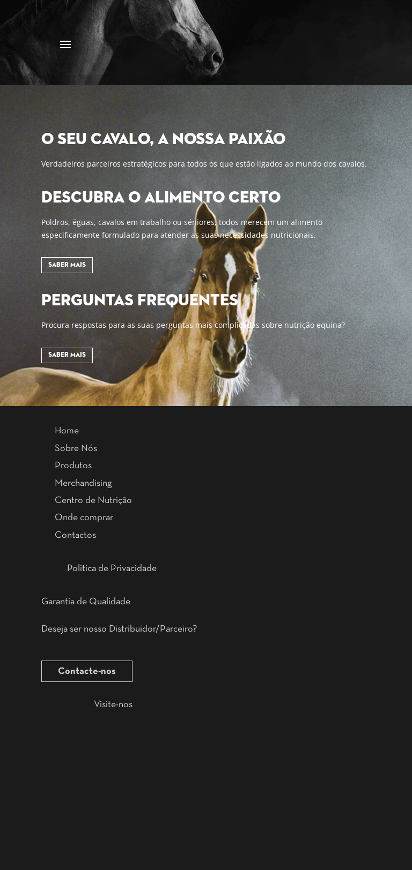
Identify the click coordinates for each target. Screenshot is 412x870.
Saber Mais (67, 265)
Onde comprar (84, 517)
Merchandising (83, 483)
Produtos (73, 465)
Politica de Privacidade (112, 568)
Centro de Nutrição (93, 500)
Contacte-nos (87, 671)
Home (67, 431)
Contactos (75, 535)
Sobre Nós (76, 448)
